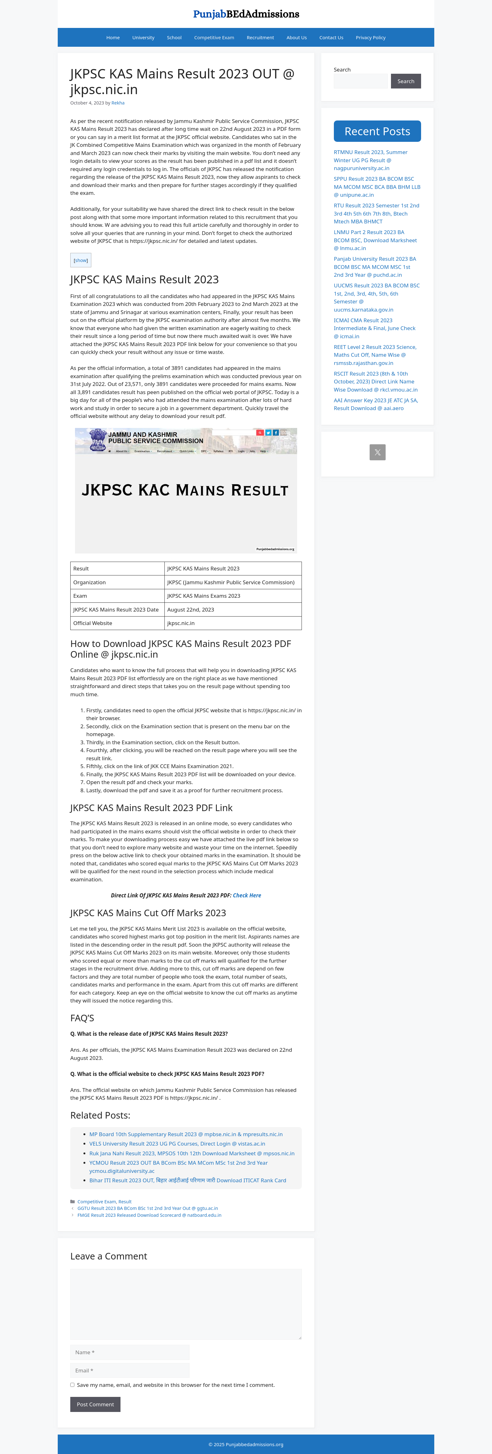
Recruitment (260, 37)
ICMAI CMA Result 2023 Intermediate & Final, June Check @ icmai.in (374, 328)
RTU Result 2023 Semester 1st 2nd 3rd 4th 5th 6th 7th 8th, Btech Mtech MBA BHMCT (377, 213)
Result (124, 1202)
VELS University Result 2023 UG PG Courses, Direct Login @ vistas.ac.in (177, 1143)
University (143, 37)
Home (113, 37)
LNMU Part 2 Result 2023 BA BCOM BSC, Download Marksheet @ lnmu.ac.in (375, 240)
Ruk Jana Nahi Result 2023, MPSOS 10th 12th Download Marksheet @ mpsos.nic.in (192, 1153)
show (81, 260)
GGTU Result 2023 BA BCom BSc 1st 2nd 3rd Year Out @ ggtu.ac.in (148, 1208)
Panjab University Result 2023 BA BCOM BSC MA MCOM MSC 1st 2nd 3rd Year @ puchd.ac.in (375, 266)
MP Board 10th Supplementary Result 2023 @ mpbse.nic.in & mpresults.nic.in (186, 1134)
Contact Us (331, 37)
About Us (296, 37)
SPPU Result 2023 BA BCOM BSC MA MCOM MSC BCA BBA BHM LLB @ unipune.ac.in (377, 186)
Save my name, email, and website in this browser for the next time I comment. (176, 1384)
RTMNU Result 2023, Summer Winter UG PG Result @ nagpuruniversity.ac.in (371, 160)
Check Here (247, 895)
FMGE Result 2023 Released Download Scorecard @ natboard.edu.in (150, 1215)
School (174, 37)
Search (342, 69)
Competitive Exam (214, 37)
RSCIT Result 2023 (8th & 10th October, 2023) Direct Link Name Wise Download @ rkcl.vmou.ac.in (376, 381)
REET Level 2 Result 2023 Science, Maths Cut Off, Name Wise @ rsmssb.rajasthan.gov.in (375, 354)
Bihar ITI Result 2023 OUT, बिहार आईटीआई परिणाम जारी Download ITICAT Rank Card (187, 1180)
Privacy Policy (371, 37)
